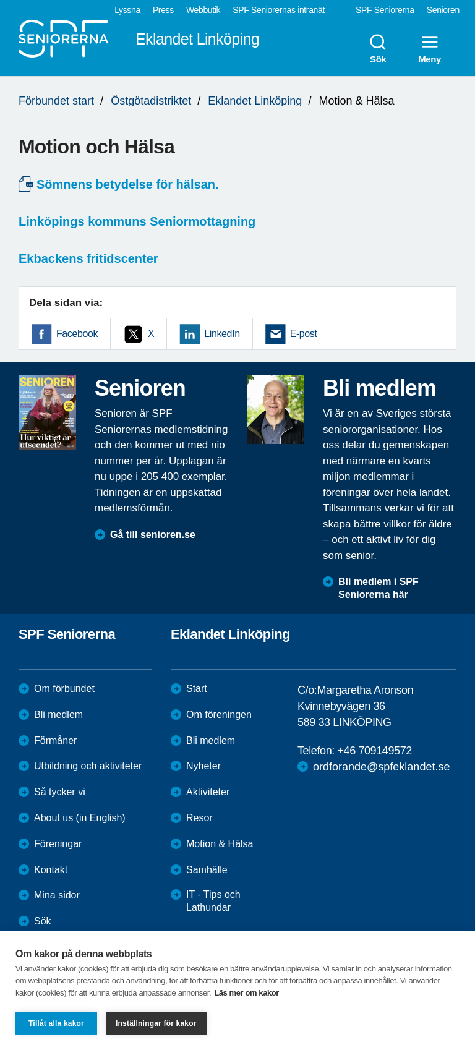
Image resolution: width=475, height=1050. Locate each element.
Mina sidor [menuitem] (57, 895)
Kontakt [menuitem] (50, 869)
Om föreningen (219, 714)
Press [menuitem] (163, 10)
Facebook (77, 333)
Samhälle (207, 869)
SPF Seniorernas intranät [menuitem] (279, 10)
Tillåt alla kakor (56, 1023)
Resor (199, 818)
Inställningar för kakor (156, 1023)
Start (196, 688)
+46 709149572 (374, 751)
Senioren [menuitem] (443, 10)
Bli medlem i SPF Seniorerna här (378, 588)
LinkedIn (221, 333)
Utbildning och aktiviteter (88, 766)
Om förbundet (64, 688)
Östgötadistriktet (151, 100)
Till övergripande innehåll (0, 0)
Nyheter (203, 766)
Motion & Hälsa (220, 844)
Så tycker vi (59, 792)
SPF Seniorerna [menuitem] (385, 10)
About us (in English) (80, 818)
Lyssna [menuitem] (127, 10)
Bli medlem (58, 714)
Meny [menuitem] (429, 48)
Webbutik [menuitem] (203, 10)
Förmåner (55, 740)
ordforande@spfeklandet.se (381, 767)
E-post (303, 333)
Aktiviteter (207, 792)
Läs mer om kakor (246, 992)
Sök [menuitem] (378, 48)
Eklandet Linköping (255, 100)
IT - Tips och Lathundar (213, 901)
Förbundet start (56, 100)
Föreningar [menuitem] (58, 844)
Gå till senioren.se (152, 534)
